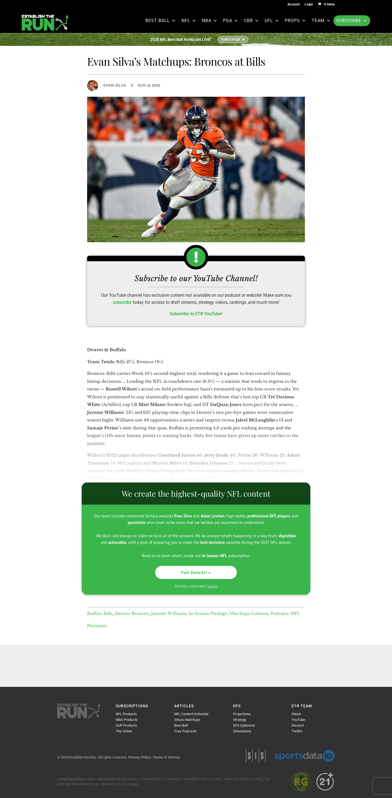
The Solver (124, 731)
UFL (272, 20)
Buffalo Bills (100, 613)
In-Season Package (208, 613)
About (296, 714)
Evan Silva (114, 85)
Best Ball (160, 20)
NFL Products (126, 714)
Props (295, 20)
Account (293, 4)
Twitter (297, 731)
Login (309, 4)
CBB (251, 20)
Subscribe (351, 20)
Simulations (242, 731)
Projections (242, 714)
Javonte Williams (168, 613)
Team (321, 20)
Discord (298, 725)
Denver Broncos (132, 613)
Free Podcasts (185, 731)
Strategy (239, 720)
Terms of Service (166, 757)
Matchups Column (248, 613)
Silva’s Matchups (187, 720)
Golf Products (126, 725)
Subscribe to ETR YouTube (195, 313)
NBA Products (127, 720)
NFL (189, 20)
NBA (210, 20)
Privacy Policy (139, 757)
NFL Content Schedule (191, 714)
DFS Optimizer (244, 725)
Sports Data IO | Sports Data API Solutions (304, 756)
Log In (212, 586)
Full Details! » (196, 572)
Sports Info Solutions (256, 755)
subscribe (122, 302)
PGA (230, 20)
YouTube (298, 720)
